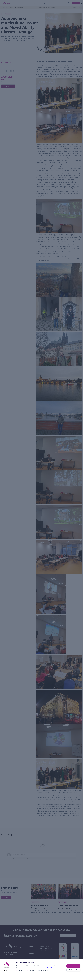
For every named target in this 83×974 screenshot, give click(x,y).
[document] (41, 487)
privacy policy (50, 967)
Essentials (20, 970)
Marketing (31, 970)
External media (44, 970)
